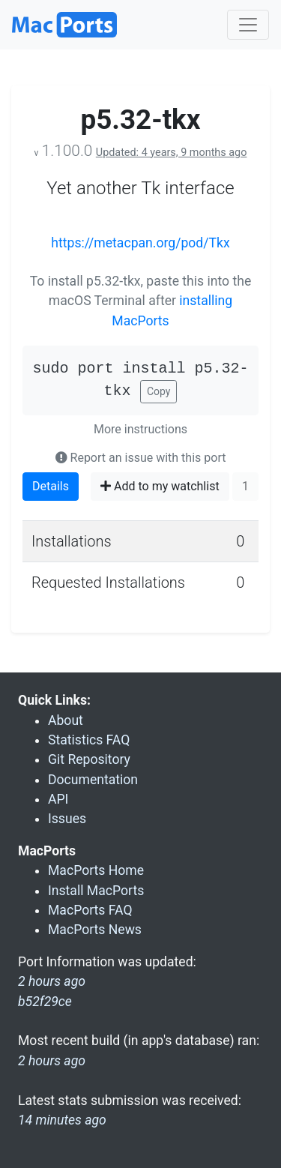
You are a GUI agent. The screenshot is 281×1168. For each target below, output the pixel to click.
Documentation (93, 779)
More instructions (140, 429)
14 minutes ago (62, 1120)
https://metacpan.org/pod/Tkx (140, 242)
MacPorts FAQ (90, 910)
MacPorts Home (96, 870)
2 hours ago (51, 1060)
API (58, 799)
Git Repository (89, 759)
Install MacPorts (96, 890)
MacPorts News (95, 929)
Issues (67, 818)
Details (50, 486)
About (65, 720)
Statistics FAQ (89, 739)
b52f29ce (45, 1001)
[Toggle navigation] (248, 25)
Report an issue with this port (140, 458)
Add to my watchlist (160, 486)
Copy (159, 391)
